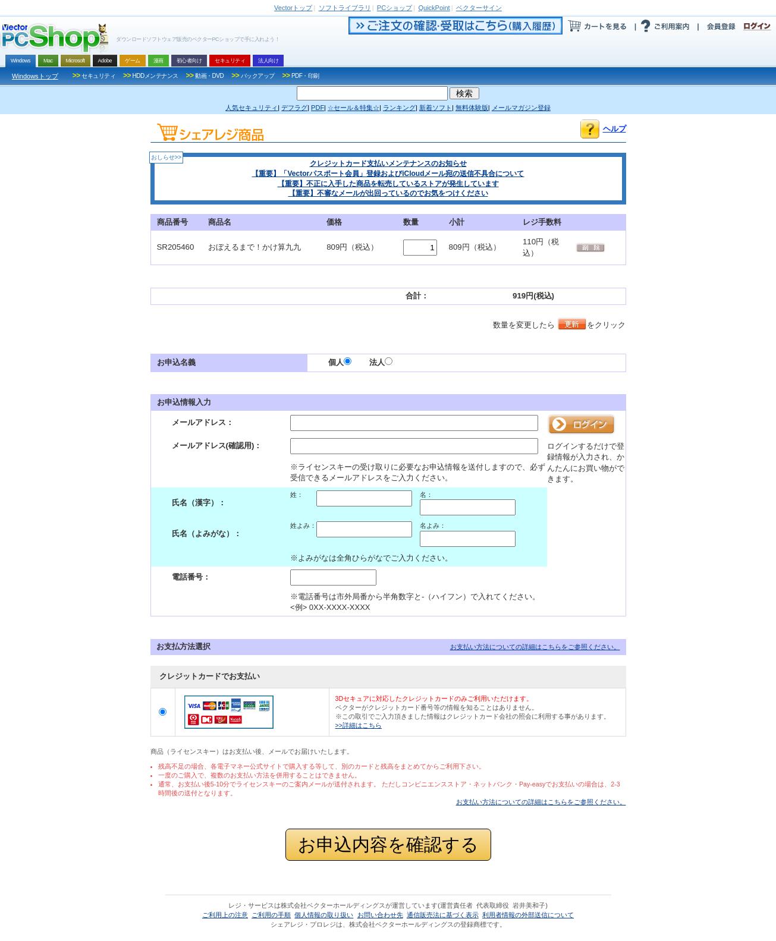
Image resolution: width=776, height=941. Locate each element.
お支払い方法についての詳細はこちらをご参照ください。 (535, 646)
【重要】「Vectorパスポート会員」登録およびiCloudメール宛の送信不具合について (388, 173)
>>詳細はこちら (358, 725)
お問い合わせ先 (380, 914)
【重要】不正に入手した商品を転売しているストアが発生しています (388, 184)
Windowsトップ (35, 76)
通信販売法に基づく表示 (443, 914)
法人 (380, 362)
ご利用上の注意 (225, 914)
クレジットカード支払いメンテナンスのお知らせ (388, 163)
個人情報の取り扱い (323, 914)
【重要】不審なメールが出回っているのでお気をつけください (388, 193)
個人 (339, 362)
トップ (293, 7)
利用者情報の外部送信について (528, 914)
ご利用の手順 (271, 914)
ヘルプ (614, 128)
